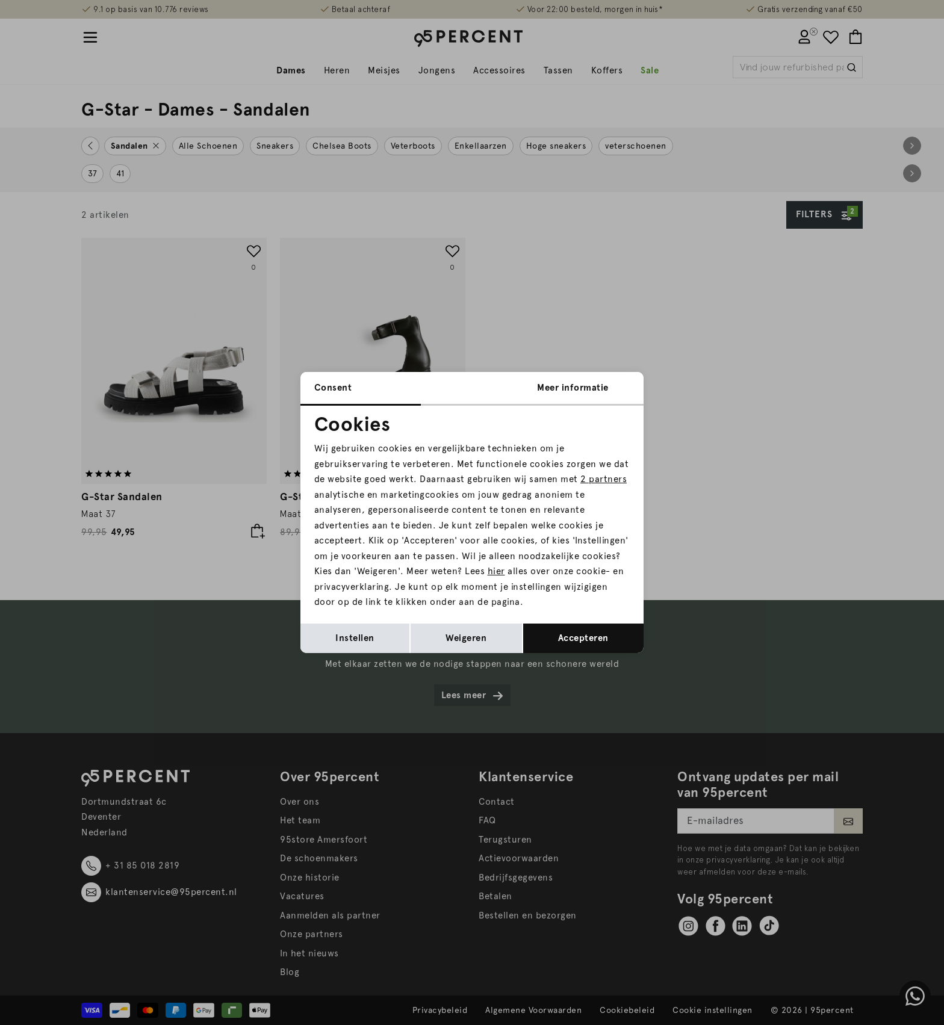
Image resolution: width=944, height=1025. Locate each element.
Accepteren (583, 638)
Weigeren (466, 638)
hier (496, 571)
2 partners (603, 479)
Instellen (354, 638)
